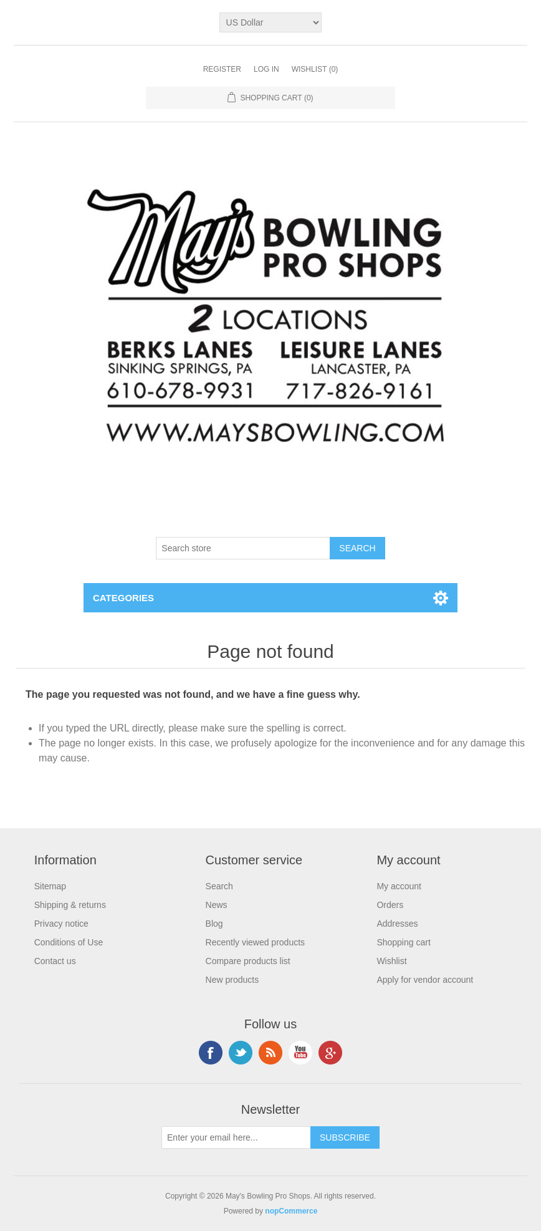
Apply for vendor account (424, 980)
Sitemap (50, 886)
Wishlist (391, 961)
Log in (266, 69)
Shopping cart (403, 942)
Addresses (397, 924)
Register (222, 69)
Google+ (330, 1052)
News (216, 905)
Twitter (240, 1052)
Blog (214, 924)
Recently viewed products (255, 942)
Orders (389, 905)
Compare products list (248, 961)
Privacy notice (61, 924)
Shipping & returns (70, 905)
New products (232, 980)
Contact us (55, 961)
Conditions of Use (68, 942)
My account (398, 886)
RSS (270, 1052)
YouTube (300, 1052)
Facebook (211, 1052)
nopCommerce (291, 1211)
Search (219, 886)
